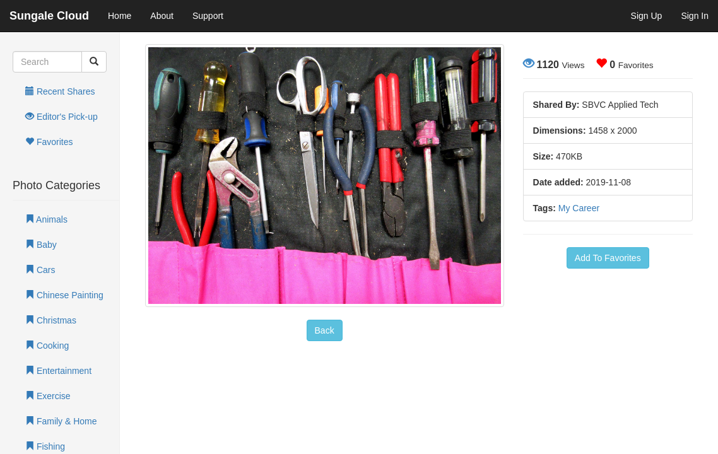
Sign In (695, 16)
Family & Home (61, 421)
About (162, 16)
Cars (40, 270)
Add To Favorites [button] (608, 258)
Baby (41, 245)
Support (207, 16)
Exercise (48, 396)
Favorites (49, 142)
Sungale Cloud (49, 15)
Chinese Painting (64, 295)
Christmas (50, 320)
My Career (578, 208)
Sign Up (646, 16)
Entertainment (58, 371)
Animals (46, 219)
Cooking (47, 345)
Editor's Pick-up (61, 117)
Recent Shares (60, 91)
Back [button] (324, 330)
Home (119, 16)
